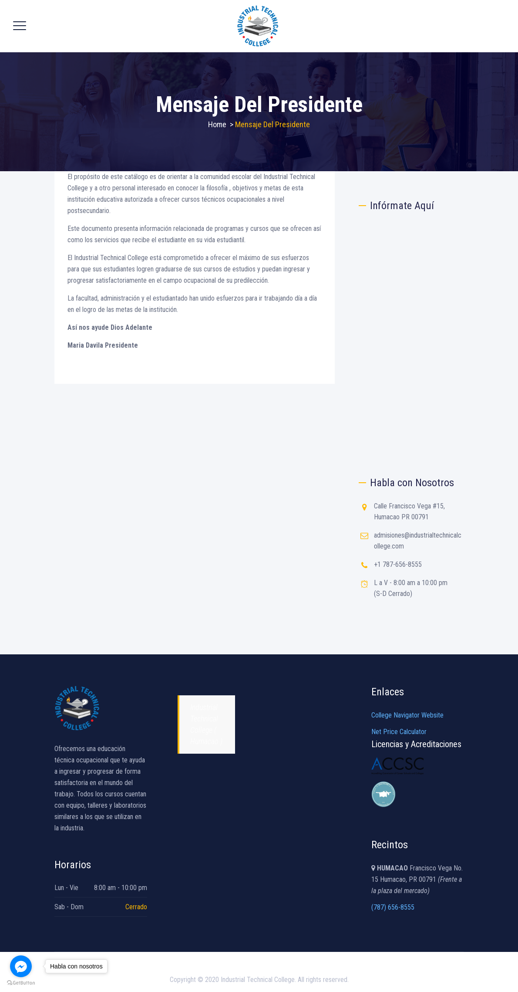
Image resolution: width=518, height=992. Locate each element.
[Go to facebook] (21, 966)
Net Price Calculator (399, 732)
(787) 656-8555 (392, 907)
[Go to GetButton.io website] (21, 983)
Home (217, 124)
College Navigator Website (407, 715)
